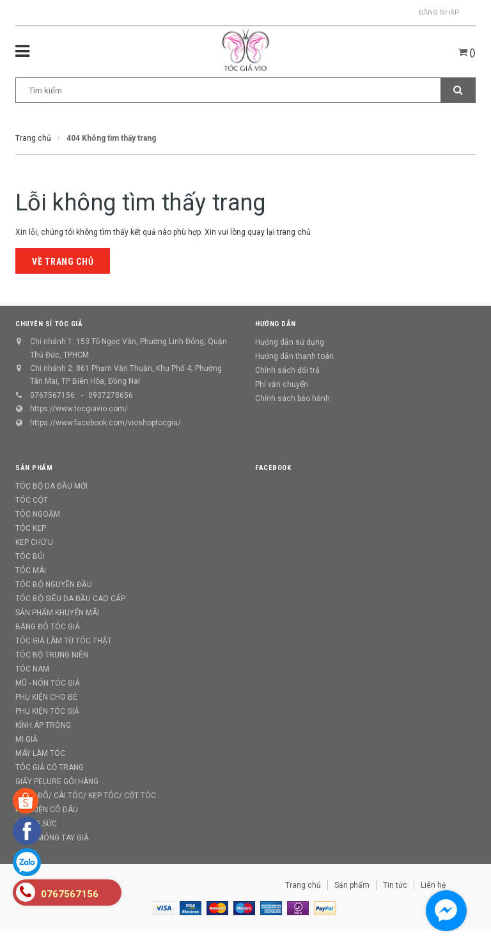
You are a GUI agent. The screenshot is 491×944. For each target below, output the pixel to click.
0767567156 (52, 395)
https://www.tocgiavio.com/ (79, 408)
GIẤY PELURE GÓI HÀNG (56, 781)
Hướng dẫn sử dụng (289, 342)
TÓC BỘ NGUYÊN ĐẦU (53, 584)
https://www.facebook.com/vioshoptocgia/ (105, 422)
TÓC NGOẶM (37, 514)
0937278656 (110, 395)
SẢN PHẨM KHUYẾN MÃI (57, 612)
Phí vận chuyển (281, 384)
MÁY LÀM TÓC (40, 753)
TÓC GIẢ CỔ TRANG (49, 767)
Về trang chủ (62, 261)
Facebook (273, 468)
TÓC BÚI (30, 556)
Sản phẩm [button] (33, 468)
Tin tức (395, 885)
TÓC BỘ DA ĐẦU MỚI (51, 486)
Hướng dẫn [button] (275, 324)
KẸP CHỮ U (34, 542)
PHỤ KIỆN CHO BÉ (46, 697)
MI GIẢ (26, 739)
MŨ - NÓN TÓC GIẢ (47, 683)
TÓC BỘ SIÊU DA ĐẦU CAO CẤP (70, 598)
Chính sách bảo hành (292, 398)
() (467, 52)
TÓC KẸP (30, 528)
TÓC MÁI (30, 570)
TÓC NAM (32, 669)
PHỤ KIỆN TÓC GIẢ (47, 711)
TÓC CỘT (31, 500)
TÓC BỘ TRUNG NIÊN (51, 654)
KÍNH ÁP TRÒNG (43, 725)
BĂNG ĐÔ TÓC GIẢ (47, 626)
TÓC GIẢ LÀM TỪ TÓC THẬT (63, 640)
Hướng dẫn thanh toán (294, 356)
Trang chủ (303, 885)
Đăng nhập (439, 12)
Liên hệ (433, 885)
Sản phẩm (352, 885)
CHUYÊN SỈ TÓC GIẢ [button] (48, 324)
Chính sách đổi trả (287, 370)
